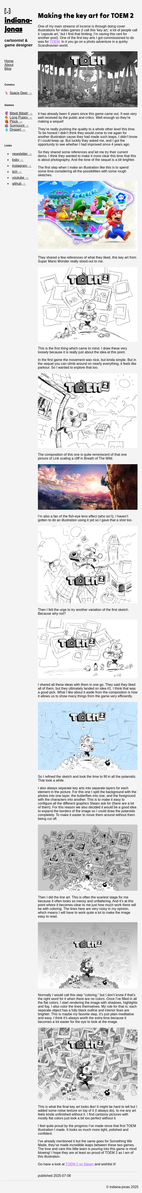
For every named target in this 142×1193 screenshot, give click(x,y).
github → (19, 183)
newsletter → (22, 154)
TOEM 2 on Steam (80, 1164)
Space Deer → (21, 93)
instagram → (22, 166)
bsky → (17, 160)
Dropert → (17, 129)
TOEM (55, 41)
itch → (17, 171)
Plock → (16, 121)
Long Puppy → (21, 117)
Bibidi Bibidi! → (21, 113)
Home (9, 61)
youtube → (20, 177)
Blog (7, 68)
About (8, 65)
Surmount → (19, 125)
